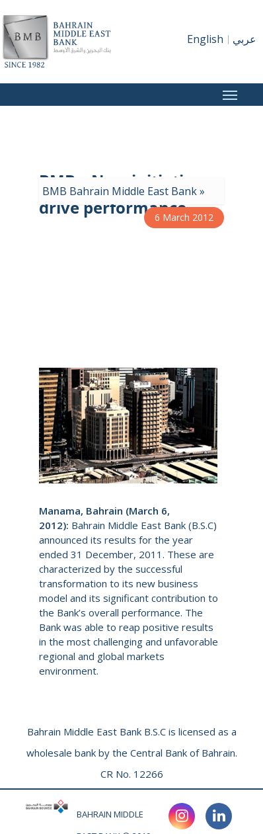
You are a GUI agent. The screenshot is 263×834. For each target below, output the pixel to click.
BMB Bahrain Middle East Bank (119, 191)
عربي (244, 39)
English (205, 39)
